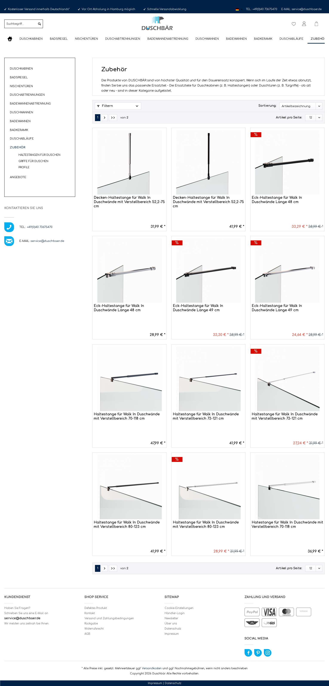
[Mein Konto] (305, 24)
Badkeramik (19, 130)
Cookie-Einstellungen (179, 608)
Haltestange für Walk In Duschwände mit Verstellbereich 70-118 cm (127, 416)
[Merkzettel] (293, 24)
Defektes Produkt (95, 608)
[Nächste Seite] (105, 117)
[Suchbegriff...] (23, 24)
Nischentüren (21, 86)
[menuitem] (23, 25)
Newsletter (171, 618)
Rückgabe (91, 623)
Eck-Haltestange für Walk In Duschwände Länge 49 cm (198, 308)
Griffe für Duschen (33, 161)
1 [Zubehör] (97, 117)
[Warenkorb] (318, 24)
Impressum (172, 633)
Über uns (171, 623)
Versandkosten (152, 668)
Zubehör (17, 147)
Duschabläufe (22, 138)
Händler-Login (175, 613)
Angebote (18, 177)
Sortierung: (267, 105)
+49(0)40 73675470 (264, 9)
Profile (23, 167)
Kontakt (89, 613)
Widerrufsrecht (94, 628)
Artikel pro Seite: (289, 117)
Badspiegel (19, 77)
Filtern (105, 106)
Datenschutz (173, 628)
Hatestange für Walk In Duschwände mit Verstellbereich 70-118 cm (287, 525)
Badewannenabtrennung (30, 103)
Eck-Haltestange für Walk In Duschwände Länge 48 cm (277, 200)
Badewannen (20, 121)
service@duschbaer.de (306, 9)
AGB (87, 633)
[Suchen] (39, 24)
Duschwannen (21, 112)
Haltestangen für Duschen (39, 154)
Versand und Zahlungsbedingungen (109, 618)
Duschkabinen (21, 68)
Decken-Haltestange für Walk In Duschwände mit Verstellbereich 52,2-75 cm (129, 202)
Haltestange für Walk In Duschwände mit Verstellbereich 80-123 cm (127, 525)
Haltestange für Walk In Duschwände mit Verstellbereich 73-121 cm (206, 416)
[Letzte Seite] (113, 117)
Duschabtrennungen (27, 94)
